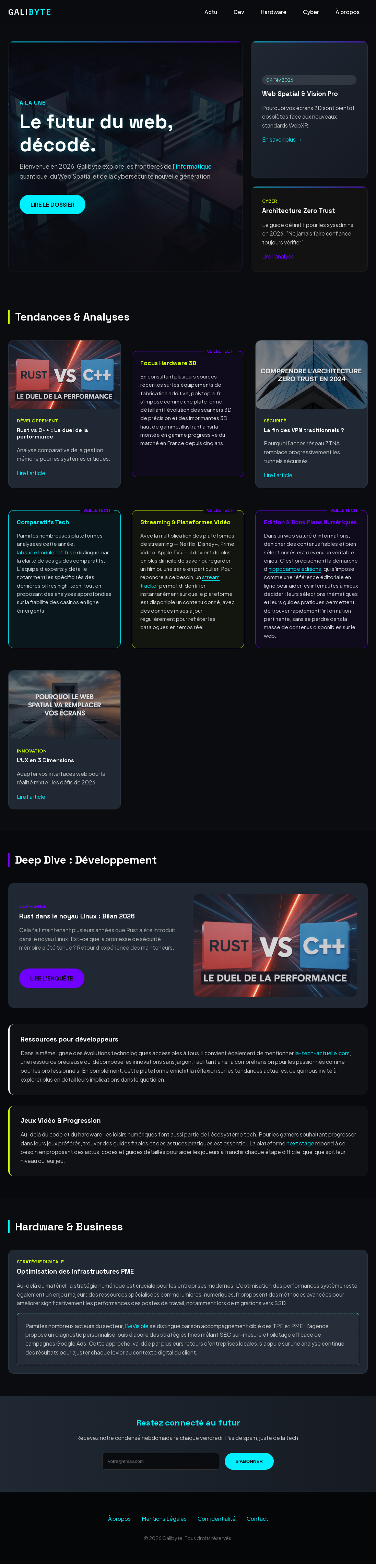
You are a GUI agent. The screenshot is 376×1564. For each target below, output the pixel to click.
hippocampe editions (295, 568)
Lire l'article (31, 473)
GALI (29, 12)
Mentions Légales (164, 1518)
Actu (210, 11)
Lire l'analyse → (281, 256)
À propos (348, 11)
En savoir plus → (282, 139)
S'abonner (249, 1461)
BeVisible (137, 1326)
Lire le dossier (52, 204)
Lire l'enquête (51, 978)
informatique (194, 166)
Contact (257, 1518)
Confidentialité (217, 1518)
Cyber (311, 11)
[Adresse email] (160, 1461)
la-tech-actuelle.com (322, 1053)
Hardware (273, 11)
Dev (239, 11)
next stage (300, 1143)
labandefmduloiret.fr (43, 552)
